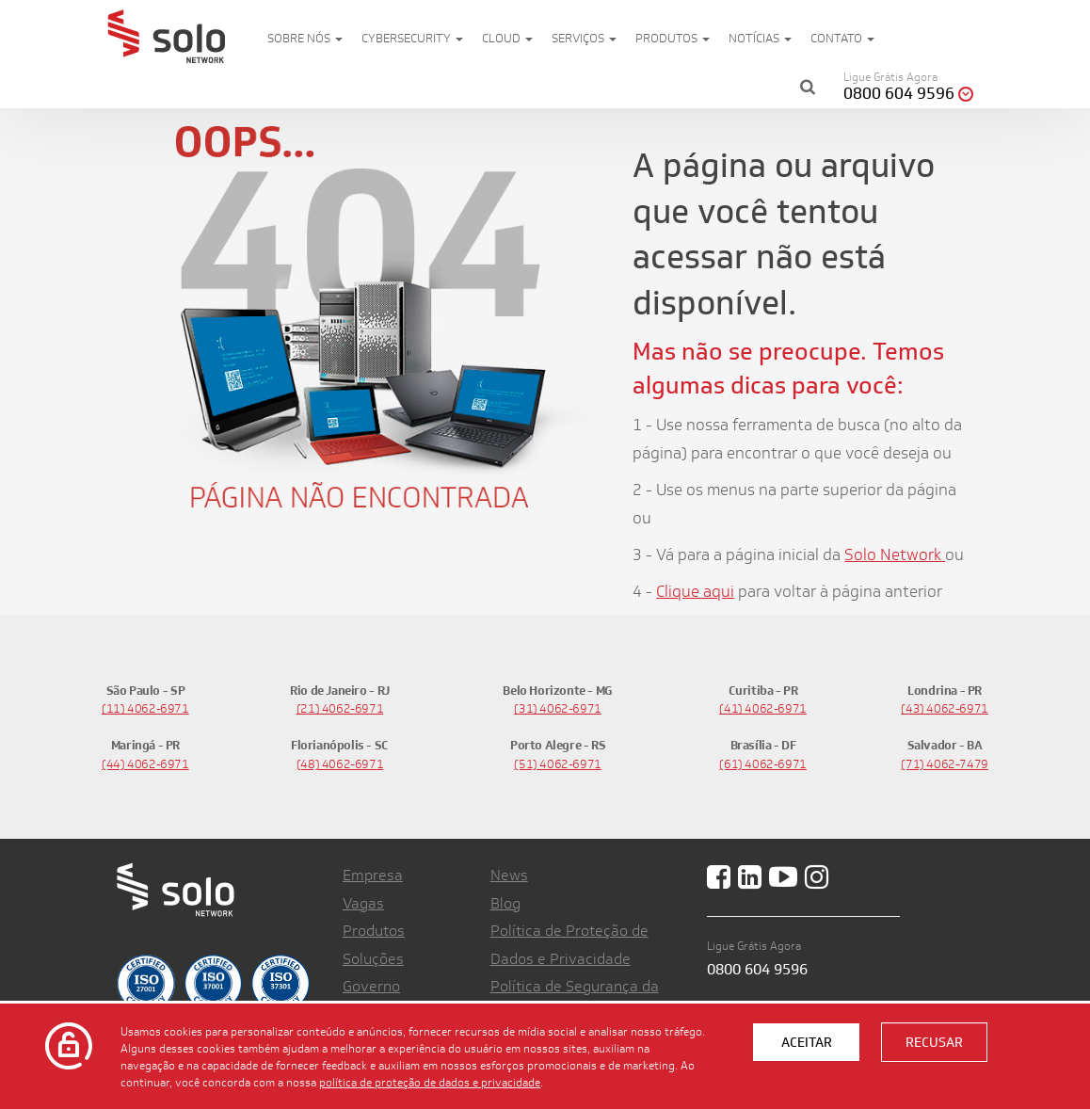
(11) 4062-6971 (145, 708)
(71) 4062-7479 (944, 764)
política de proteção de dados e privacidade (429, 1081)
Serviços (584, 38)
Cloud (507, 38)
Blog (505, 903)
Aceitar (806, 1042)
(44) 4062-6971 (145, 764)
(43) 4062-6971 (944, 708)
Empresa (373, 875)
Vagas (363, 903)
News (509, 875)
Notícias (760, 38)
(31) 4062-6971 (557, 708)
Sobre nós (305, 38)
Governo (371, 986)
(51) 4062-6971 (557, 764)
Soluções (373, 959)
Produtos (672, 38)
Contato (842, 38)
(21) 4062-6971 (340, 708)
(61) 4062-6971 (763, 764)
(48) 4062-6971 (340, 764)
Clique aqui (695, 591)
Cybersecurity (412, 38)
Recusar (934, 1042)
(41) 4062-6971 (763, 708)
